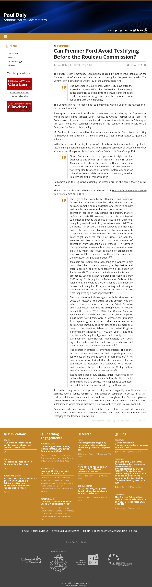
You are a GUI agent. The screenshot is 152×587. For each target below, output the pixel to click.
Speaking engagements (65, 531)
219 (115, 370)
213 (110, 257)
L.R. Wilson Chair (74, 586)
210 (124, 222)
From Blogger (15, 61)
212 (77, 253)
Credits (83, 542)
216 (94, 310)
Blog (13, 46)
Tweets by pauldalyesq (19, 73)
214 (83, 272)
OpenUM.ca (87, 583)
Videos (11, 65)
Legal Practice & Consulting (110, 531)
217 (115, 345)
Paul (26, 531)
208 (125, 209)
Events (11, 57)
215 (115, 292)
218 (126, 356)
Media (86, 531)
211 (117, 243)
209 (91, 215)
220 (124, 384)
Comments (14, 53)
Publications (40, 531)
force (75, 583)
